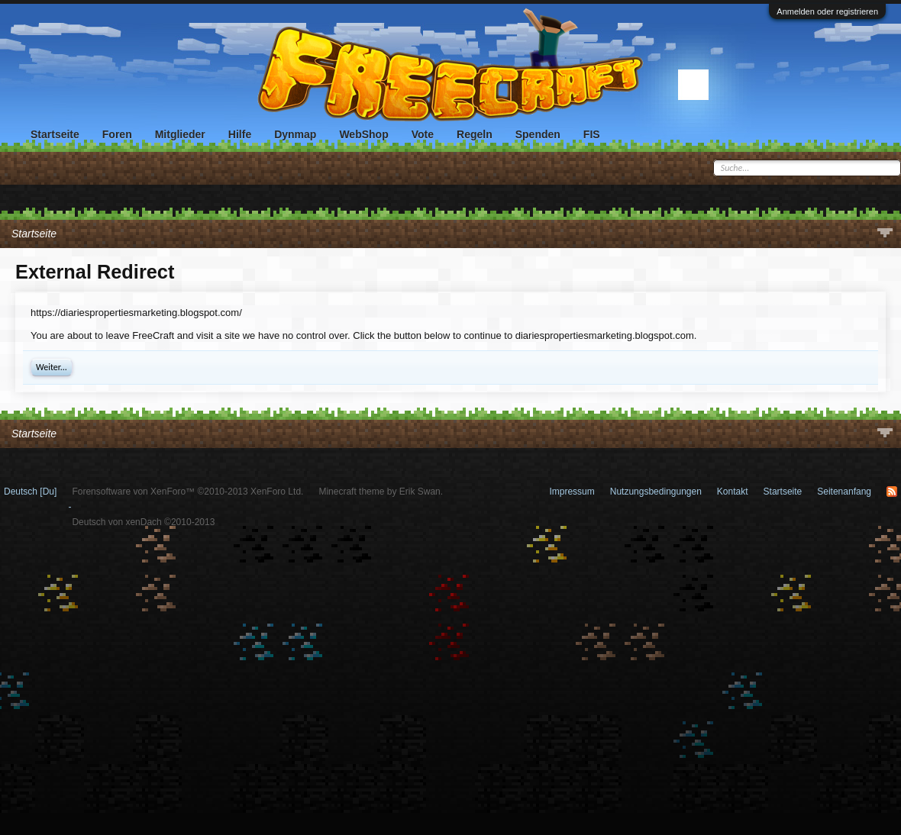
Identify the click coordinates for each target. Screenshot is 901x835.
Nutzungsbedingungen (656, 491)
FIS (591, 134)
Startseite (55, 134)
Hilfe (239, 134)
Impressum (571, 491)
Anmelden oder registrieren (827, 11)
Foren (117, 134)
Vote (423, 134)
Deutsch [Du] (30, 491)
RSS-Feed (891, 491)
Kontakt (732, 491)
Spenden (537, 134)
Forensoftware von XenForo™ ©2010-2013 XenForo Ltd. (187, 491)
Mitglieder (180, 134)
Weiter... (51, 367)
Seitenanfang (844, 491)
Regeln (474, 134)
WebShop (363, 134)
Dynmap (295, 134)
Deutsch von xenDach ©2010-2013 (143, 522)
